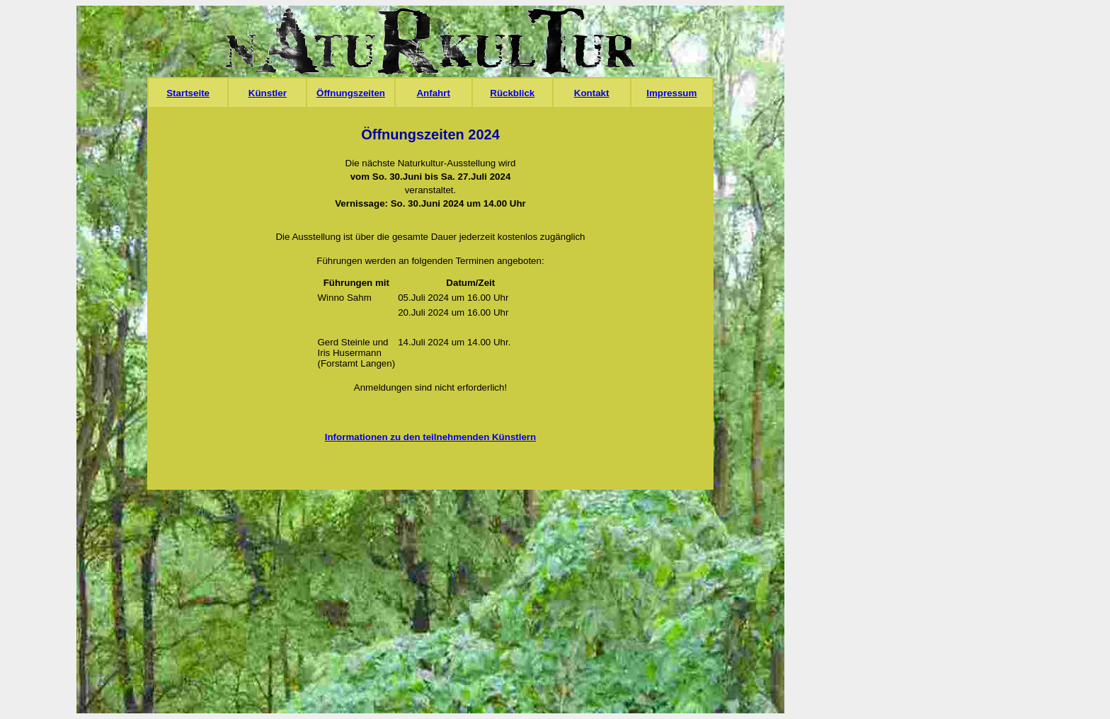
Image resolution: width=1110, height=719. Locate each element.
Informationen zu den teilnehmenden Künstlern (430, 437)
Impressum (671, 93)
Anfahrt (433, 93)
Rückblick (512, 93)
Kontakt (592, 93)
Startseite (188, 93)
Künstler (267, 93)
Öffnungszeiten (350, 93)
